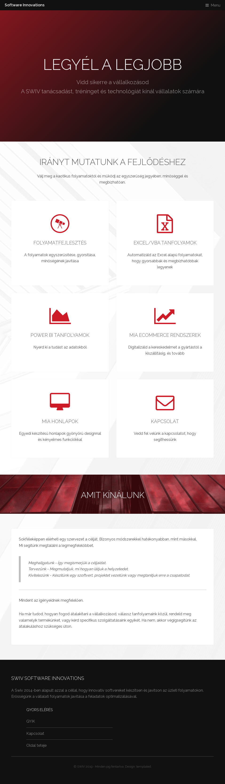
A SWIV (30, 91)
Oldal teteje (36, 745)
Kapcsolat (35, 733)
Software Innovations (24, 5)
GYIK (30, 721)
